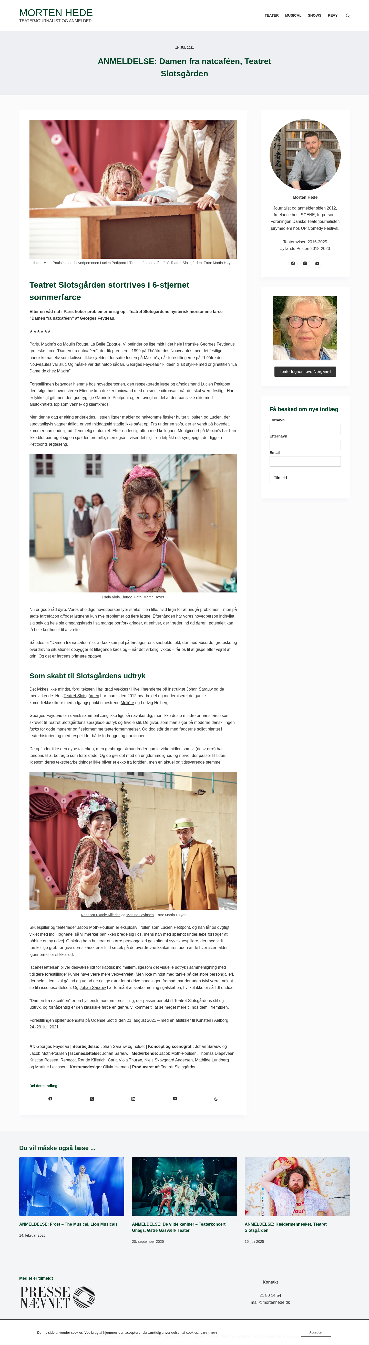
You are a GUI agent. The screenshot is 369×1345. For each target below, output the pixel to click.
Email (275, 452)
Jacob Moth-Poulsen (96, 927)
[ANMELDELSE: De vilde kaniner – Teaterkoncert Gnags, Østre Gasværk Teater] (184, 1186)
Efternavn (278, 436)
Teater (272, 15)
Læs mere (208, 1332)
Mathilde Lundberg (212, 1060)
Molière (127, 703)
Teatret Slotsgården (81, 696)
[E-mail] (175, 1098)
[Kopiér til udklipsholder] (216, 1098)
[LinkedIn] (133, 1098)
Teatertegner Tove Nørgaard (305, 371)
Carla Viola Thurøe (117, 597)
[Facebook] (50, 1098)
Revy (332, 15)
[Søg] (348, 15)
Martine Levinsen (140, 915)
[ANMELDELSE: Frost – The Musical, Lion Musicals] (71, 1186)
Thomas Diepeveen (216, 1053)
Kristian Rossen (43, 1060)
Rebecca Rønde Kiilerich (100, 915)
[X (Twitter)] (91, 1098)
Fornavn (277, 420)
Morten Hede (56, 12)
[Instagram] (305, 263)
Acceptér (316, 1332)
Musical (293, 15)
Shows (314, 15)
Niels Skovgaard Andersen (169, 1060)
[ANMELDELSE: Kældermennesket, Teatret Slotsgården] (297, 1186)
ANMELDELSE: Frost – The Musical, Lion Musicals (68, 1224)
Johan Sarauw (200, 689)
